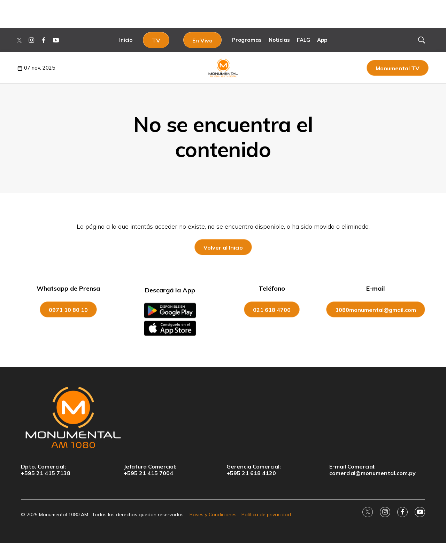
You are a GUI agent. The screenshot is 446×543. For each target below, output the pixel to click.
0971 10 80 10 (68, 309)
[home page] (223, 417)
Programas (247, 40)
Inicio (125, 40)
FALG (303, 40)
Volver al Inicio (223, 247)
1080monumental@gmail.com (375, 309)
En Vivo (202, 40)
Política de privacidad (266, 514)
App (322, 40)
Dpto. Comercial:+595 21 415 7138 (45, 470)
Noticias (279, 40)
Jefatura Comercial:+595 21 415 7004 (150, 470)
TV (156, 40)
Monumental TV (398, 68)
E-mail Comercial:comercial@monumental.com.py (372, 470)
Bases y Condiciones (213, 514)
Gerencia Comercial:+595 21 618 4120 (253, 470)
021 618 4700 (272, 309)
